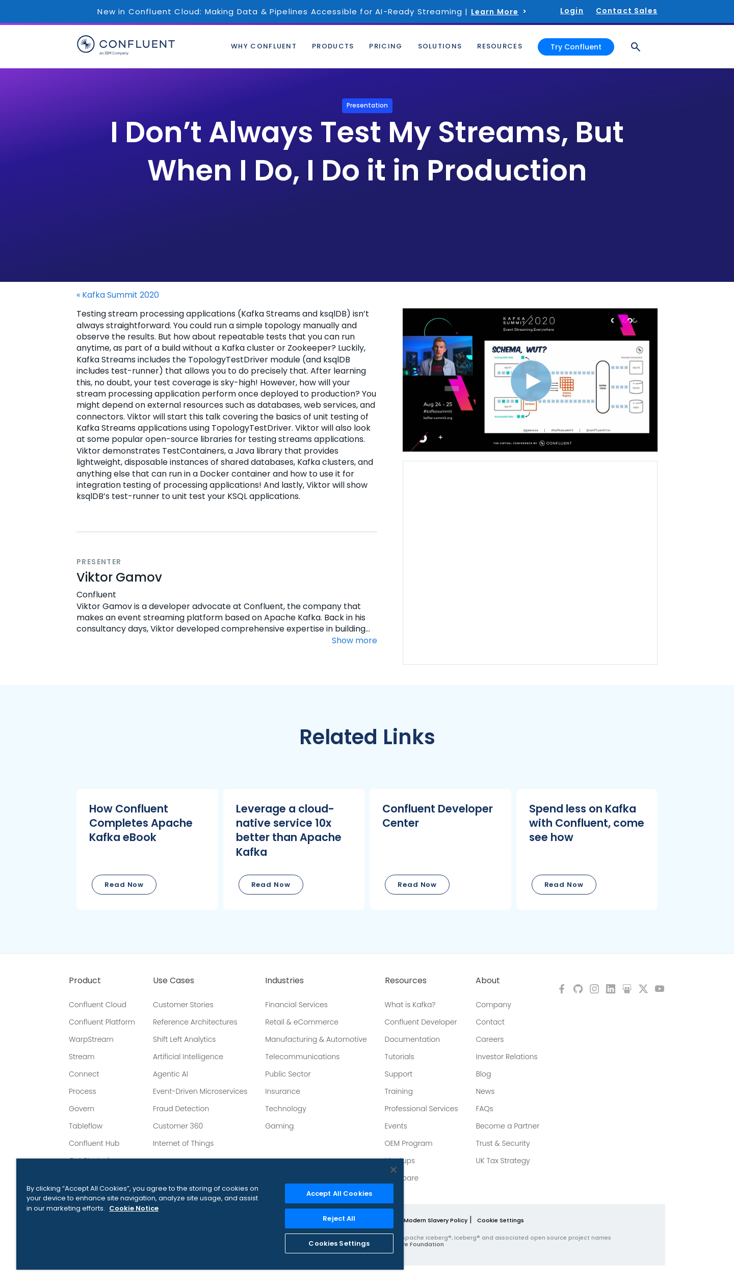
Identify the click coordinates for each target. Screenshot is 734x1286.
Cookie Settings (500, 1220)
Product (85, 980)
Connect (84, 1074)
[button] (147, 849)
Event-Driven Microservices (200, 1091)
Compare (402, 1178)
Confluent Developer (421, 1022)
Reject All (339, 1218)
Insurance (282, 1091)
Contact (490, 1022)
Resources (406, 980)
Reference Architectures (195, 1022)
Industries (284, 980)
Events (396, 1126)
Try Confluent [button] (575, 45)
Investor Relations (506, 1057)
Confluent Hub (94, 1143)
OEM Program (409, 1143)
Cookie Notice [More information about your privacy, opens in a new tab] (134, 1208)
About (488, 980)
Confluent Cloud (97, 1005)
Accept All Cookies (339, 1193)
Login (572, 11)
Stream (82, 1057)
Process (82, 1091)
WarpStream (91, 1039)
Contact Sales (627, 11)
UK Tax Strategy (503, 1161)
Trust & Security (503, 1143)
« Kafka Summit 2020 (117, 295)
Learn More (495, 12)
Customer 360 (178, 1126)
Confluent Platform (102, 1022)
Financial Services (296, 1005)
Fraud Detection (181, 1109)
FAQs (484, 1109)
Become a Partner (507, 1126)
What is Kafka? (410, 1005)
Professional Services (421, 1109)
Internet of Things (183, 1143)
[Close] (393, 1170)
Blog (483, 1074)
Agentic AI (170, 1074)
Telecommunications (302, 1057)
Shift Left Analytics (184, 1039)
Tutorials (399, 1057)
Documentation (412, 1039)
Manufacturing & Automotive (316, 1039)
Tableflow (85, 1126)
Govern (81, 1109)
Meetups (400, 1161)
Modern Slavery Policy (435, 1220)
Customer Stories (183, 1005)
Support (399, 1074)
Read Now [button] (124, 884)
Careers (490, 1039)
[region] (210, 1214)
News (485, 1091)
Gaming (279, 1126)
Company (493, 1005)
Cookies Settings (339, 1243)
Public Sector (287, 1074)
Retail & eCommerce (301, 1022)
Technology (285, 1109)
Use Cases (173, 980)
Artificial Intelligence (188, 1057)
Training (399, 1091)
